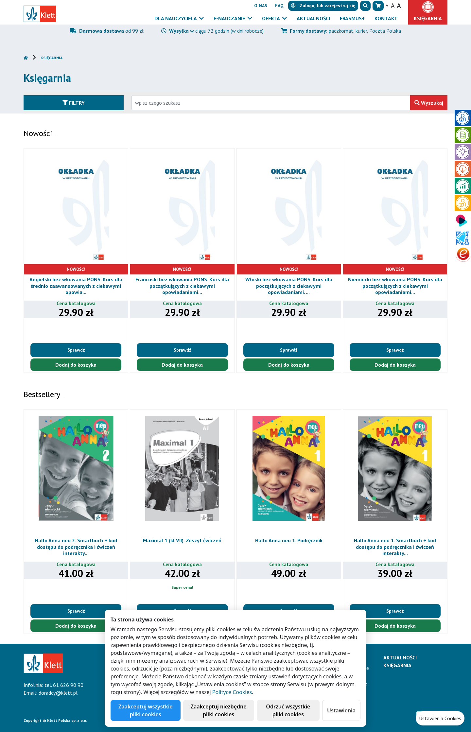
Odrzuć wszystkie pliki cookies (288, 710)
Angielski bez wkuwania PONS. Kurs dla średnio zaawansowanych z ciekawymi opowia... (78, 285)
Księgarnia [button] (428, 18)
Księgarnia (51, 57)
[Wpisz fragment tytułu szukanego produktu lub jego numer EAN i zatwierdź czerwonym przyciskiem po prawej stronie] (270, 102)
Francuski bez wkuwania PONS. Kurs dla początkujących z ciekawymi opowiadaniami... (185, 285)
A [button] (387, 6)
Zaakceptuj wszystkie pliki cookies (145, 710)
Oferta (271, 18)
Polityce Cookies (232, 692)
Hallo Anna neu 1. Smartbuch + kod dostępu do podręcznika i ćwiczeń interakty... (399, 546)
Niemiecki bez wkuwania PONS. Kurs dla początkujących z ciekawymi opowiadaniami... (398, 285)
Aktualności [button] (313, 18)
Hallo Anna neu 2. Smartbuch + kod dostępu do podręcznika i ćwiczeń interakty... (81, 546)
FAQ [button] (279, 6)
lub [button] (323, 6)
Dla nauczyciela (176, 18)
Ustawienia (341, 710)
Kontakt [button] (386, 18)
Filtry (73, 102)
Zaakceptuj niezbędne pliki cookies (219, 710)
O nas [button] (260, 6)
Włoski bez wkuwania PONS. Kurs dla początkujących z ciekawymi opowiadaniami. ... (291, 285)
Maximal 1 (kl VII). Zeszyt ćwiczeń (187, 540)
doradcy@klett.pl (58, 692)
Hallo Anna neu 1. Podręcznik (293, 540)
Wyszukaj (428, 102)
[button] (365, 6)
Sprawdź (79, 350)
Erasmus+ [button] (352, 18)
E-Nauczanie (230, 18)
